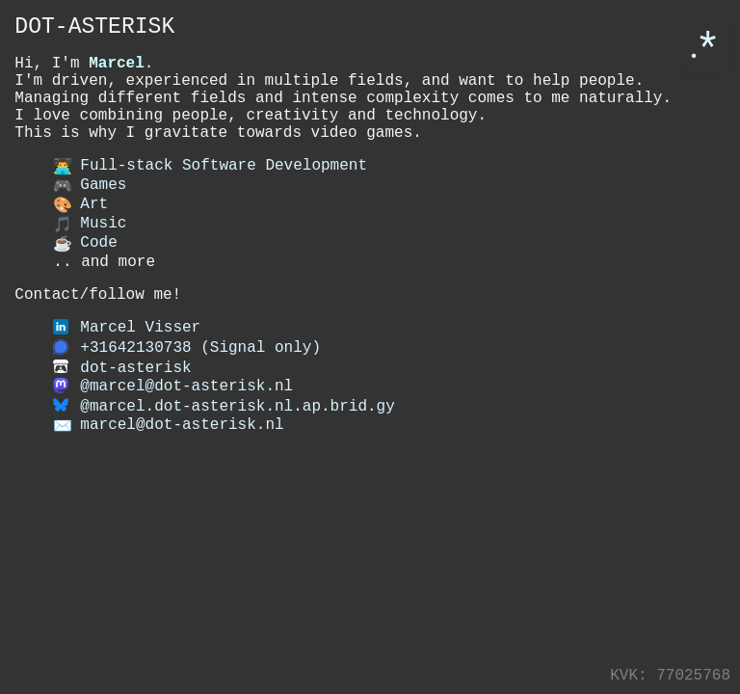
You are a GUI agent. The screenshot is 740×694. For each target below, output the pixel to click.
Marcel (117, 71)
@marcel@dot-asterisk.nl (186, 435)
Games (89, 214)
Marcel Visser (140, 372)
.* (702, 44)
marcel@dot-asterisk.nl (181, 478)
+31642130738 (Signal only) (200, 393)
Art (80, 235)
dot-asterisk (135, 414)
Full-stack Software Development (210, 192)
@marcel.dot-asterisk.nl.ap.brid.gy (237, 456)
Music (89, 256)
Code (85, 277)
